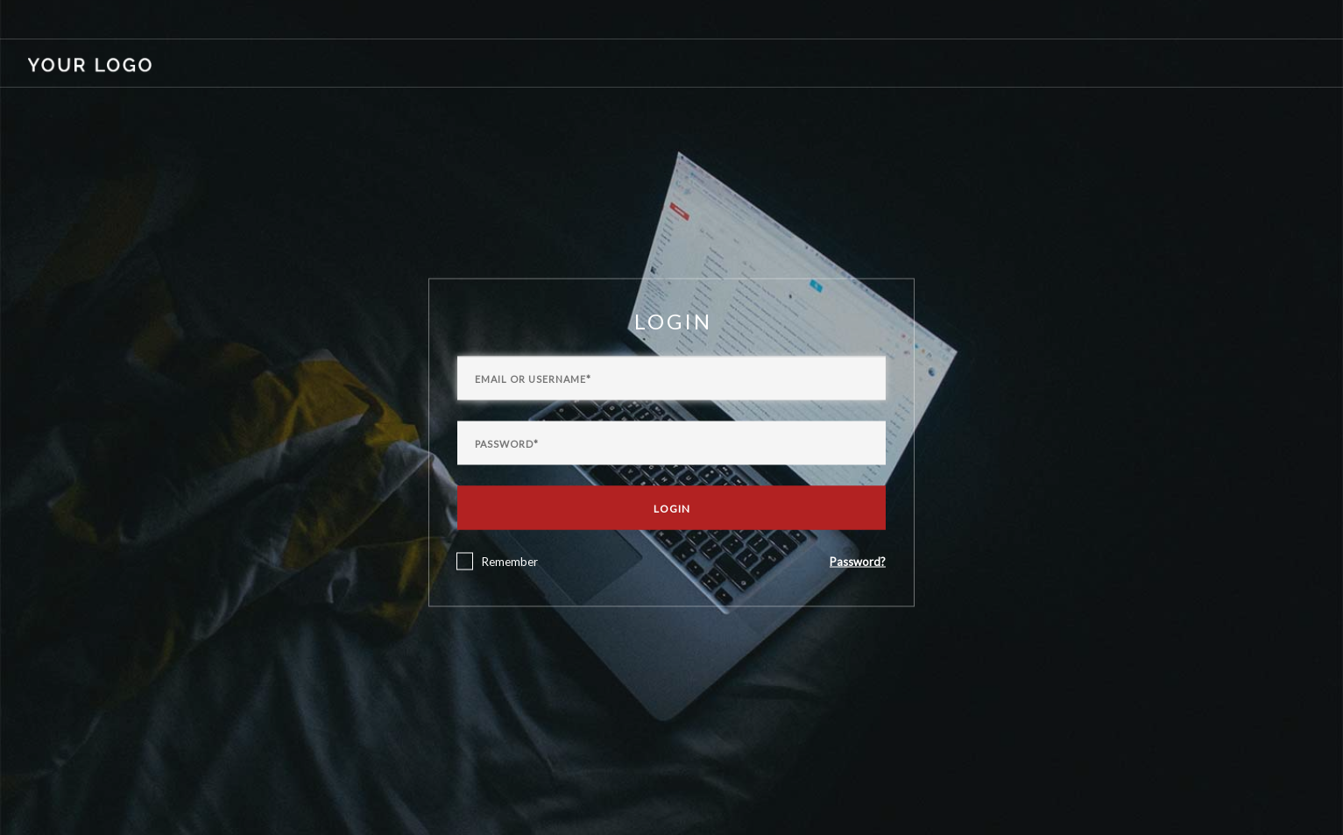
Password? (858, 561)
